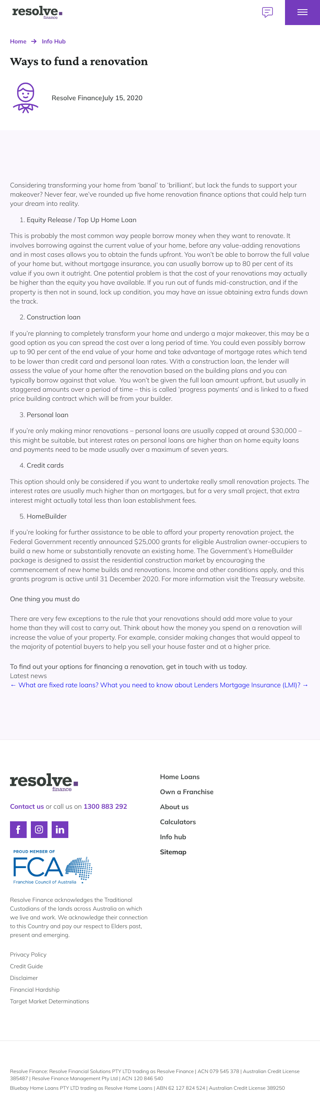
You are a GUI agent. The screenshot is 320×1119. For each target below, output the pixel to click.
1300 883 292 (105, 806)
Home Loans (180, 776)
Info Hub (53, 41)
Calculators (178, 822)
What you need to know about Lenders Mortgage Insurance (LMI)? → (204, 685)
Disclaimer (24, 978)
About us (174, 807)
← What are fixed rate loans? (55, 685)
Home (18, 41)
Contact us (27, 806)
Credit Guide (26, 966)
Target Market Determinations (49, 1001)
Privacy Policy (28, 954)
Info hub (173, 837)
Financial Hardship (35, 989)
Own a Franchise (187, 791)
